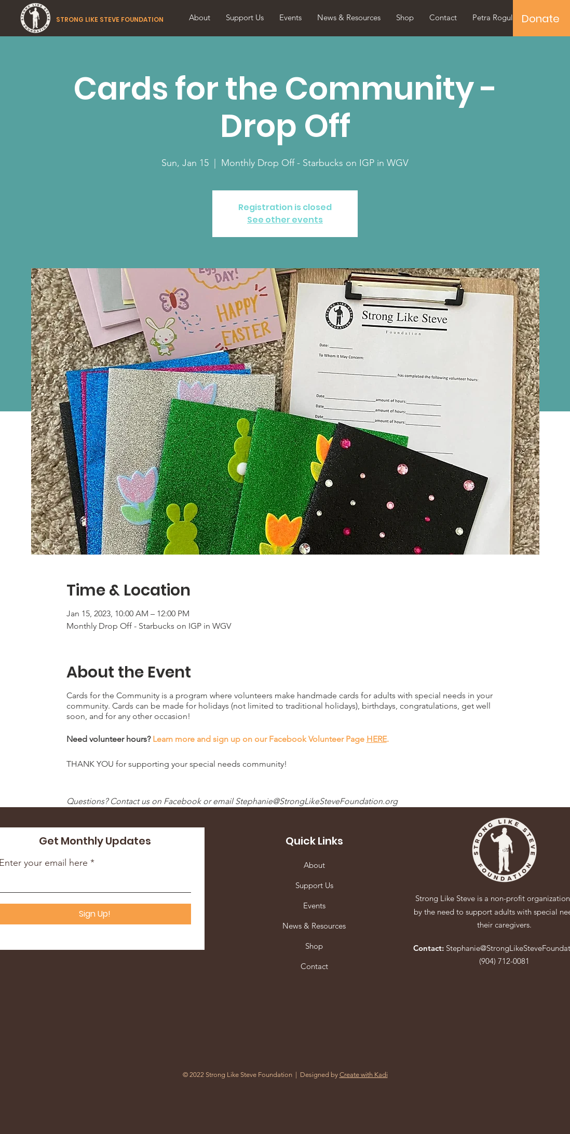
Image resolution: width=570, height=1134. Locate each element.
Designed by (344, 1074)
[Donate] (540, 18)
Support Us (314, 885)
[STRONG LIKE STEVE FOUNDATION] (111, 20)
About (314, 865)
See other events (285, 220)
